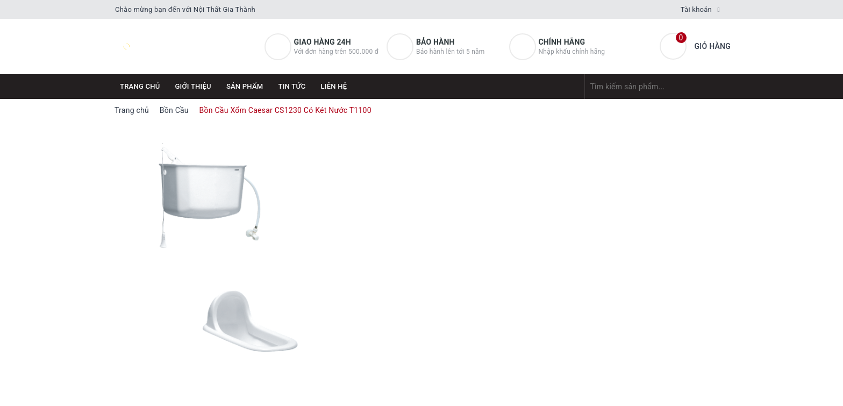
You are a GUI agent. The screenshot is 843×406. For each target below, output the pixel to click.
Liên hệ (334, 86)
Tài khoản (696, 9)
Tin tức (291, 86)
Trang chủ (140, 86)
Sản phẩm (244, 86)
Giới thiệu (193, 86)
